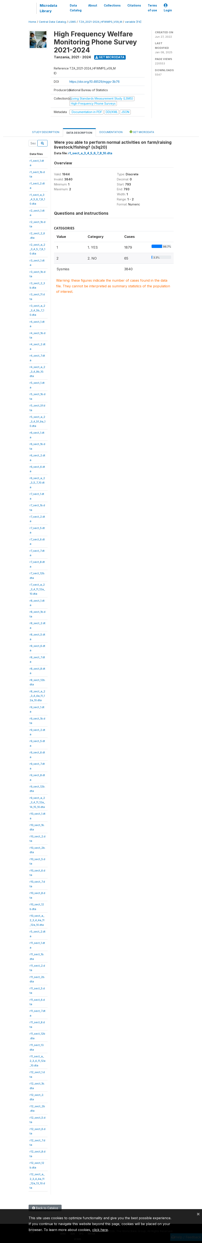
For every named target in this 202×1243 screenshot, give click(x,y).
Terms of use (152, 8)
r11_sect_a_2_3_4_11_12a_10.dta (37, 1061)
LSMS (72, 21)
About (92, 5)
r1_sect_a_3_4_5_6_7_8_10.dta (37, 199)
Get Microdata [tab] (142, 132)
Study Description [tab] (45, 132)
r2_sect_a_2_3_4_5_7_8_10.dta (37, 249)
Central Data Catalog (52, 21)
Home (32, 21)
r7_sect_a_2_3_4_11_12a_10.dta (37, 589)
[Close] (198, 1213)
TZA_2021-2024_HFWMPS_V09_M (100, 21)
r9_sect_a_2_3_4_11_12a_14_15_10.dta (37, 802)
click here (100, 1230)
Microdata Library (48, 8)
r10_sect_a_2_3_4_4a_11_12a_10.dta (37, 920)
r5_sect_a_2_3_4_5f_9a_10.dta (37, 421)
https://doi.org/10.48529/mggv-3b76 (94, 81)
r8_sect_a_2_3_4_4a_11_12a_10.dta (37, 696)
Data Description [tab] (79, 132)
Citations (134, 5)
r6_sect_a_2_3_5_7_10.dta (37, 482)
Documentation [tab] (111, 132)
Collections (112, 5)
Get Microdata (109, 57)
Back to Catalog (45, 1208)
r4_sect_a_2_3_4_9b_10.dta (37, 371)
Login (168, 8)
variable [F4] (133, 21)
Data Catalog (76, 8)
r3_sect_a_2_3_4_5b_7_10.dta (37, 310)
